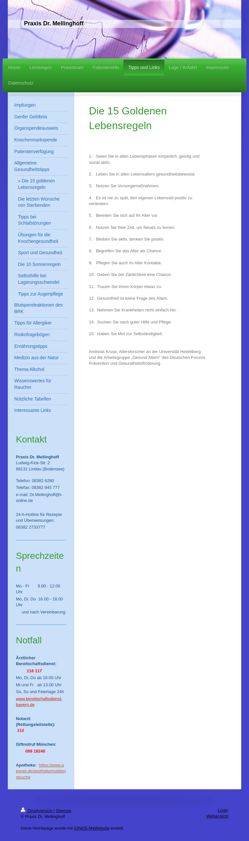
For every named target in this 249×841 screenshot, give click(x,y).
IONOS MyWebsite (92, 828)
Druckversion (37, 810)
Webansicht (217, 816)
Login (223, 810)
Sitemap (63, 810)
